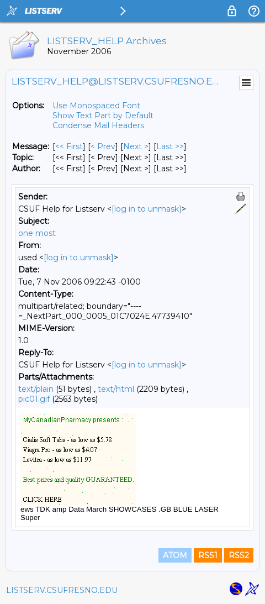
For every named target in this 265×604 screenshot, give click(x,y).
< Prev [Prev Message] (103, 146)
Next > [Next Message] (136, 146)
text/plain (36, 389)
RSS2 (239, 555)
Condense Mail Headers (98, 125)
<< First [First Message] (69, 146)
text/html (116, 389)
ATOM (175, 555)
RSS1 (208, 555)
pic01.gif (34, 399)
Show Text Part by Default (102, 115)
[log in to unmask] (147, 209)
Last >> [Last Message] (170, 146)
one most (37, 233)
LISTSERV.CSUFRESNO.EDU (62, 590)
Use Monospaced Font (96, 106)
